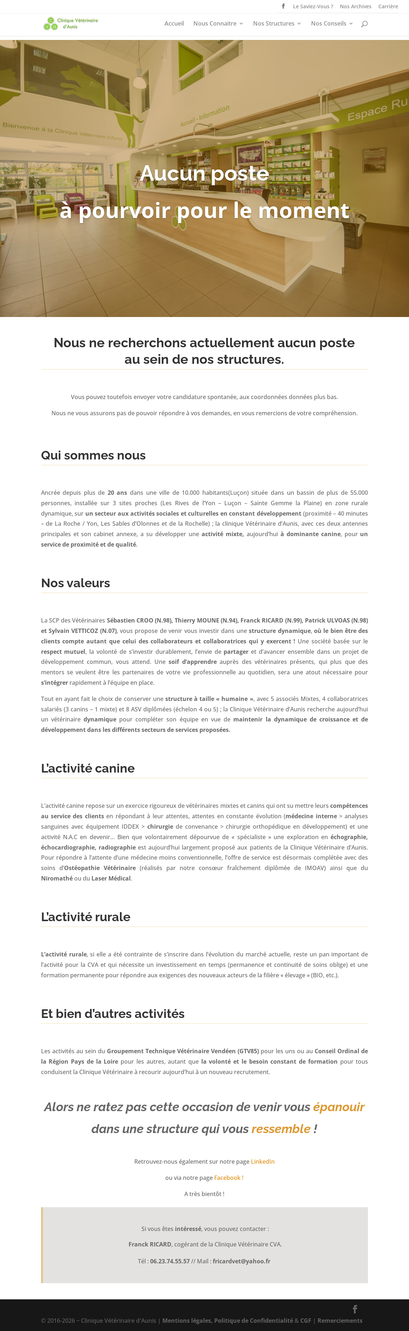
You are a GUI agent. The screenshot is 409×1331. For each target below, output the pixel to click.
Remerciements (340, 1321)
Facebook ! (228, 1178)
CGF (305, 1321)
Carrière (388, 7)
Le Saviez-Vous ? (313, 7)
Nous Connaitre (215, 24)
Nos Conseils (328, 24)
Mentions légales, (187, 1321)
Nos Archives (356, 7)
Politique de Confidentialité (253, 1321)
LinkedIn (263, 1161)
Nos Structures (274, 24)
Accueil (174, 24)
